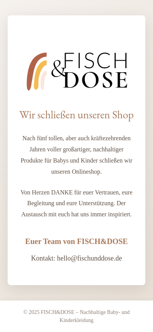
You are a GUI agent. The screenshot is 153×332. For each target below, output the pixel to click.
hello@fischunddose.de (89, 258)
